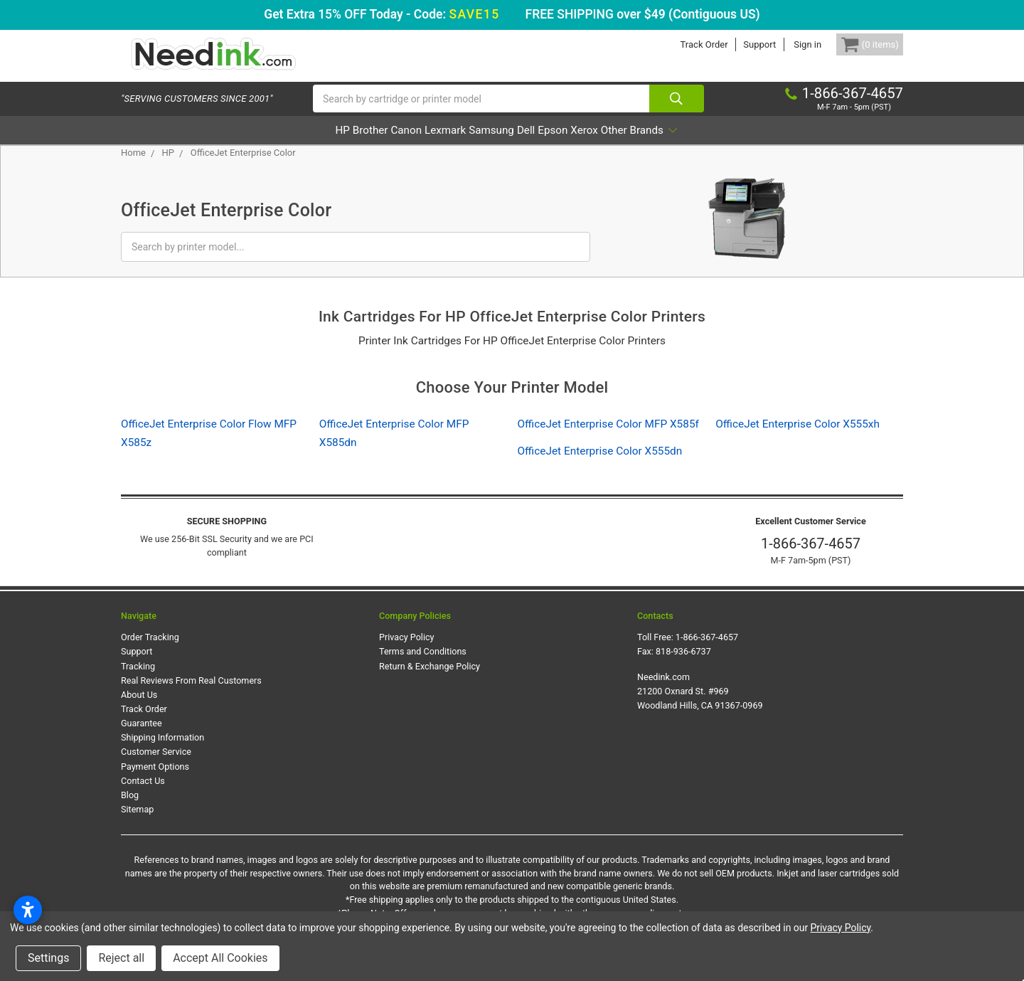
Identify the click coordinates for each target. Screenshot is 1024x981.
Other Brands (718, 145)
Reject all (121, 958)
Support (738, 44)
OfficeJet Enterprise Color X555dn (600, 466)
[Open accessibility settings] (28, 910)
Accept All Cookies (220, 958)
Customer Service (156, 766)
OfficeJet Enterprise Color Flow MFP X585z (209, 447)
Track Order (682, 44)
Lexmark (424, 145)
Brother (308, 145)
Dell (545, 145)
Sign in (786, 44)
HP (262, 145)
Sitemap (137, 824)
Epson (591, 145)
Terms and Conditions (422, 666)
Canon (364, 145)
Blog (130, 810)
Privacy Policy (406, 652)
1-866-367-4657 (810, 558)
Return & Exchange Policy (429, 680)
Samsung (490, 145)
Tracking (138, 680)
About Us (139, 709)
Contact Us (143, 795)
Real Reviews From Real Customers (191, 694)
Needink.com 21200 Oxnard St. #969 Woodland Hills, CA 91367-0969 (700, 705)
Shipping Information (162, 752)
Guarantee (141, 738)
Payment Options (155, 780)
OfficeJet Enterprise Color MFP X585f (608, 438)
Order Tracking (150, 652)
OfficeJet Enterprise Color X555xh (797, 438)
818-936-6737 (683, 666)
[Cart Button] (859, 44)
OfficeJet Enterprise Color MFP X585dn (394, 447)
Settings (48, 958)
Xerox (642, 145)
